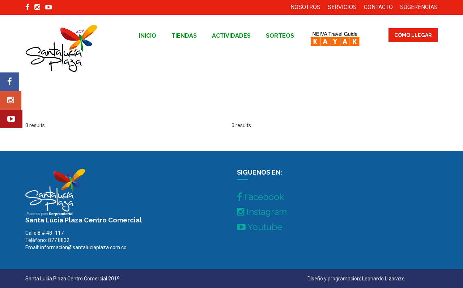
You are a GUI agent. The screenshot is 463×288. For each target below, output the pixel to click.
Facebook (260, 197)
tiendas (184, 35)
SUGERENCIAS (419, 7)
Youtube (259, 227)
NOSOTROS (305, 7)
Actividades (231, 35)
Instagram (262, 211)
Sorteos (280, 35)
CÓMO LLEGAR (413, 35)
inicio (147, 35)
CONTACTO (378, 7)
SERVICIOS (342, 7)
